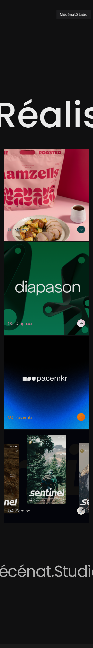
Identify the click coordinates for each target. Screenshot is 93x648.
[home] (71, 14)
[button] (12, 14)
